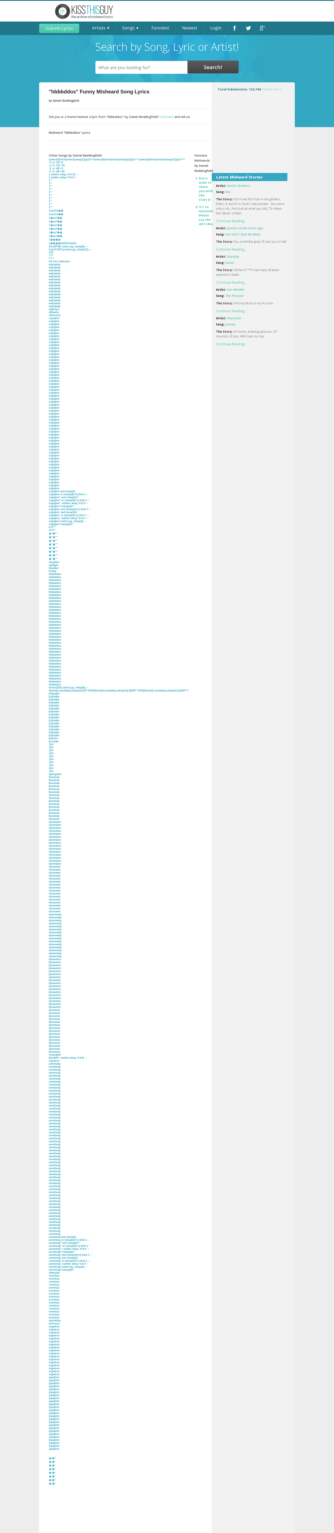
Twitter (248, 28)
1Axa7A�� (56, 210)
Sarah (229, 262)
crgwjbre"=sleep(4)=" (62, 506)
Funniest (160, 28)
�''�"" (53, 533)
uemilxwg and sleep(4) (62, 1236)
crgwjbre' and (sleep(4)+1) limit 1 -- (70, 509)
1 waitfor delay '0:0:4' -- (63, 177)
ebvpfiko (54, 562)
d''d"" (52, 527)
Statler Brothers (238, 185)
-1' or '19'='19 (57, 165)
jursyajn (54, 741)
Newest (189, 28)
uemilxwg (54, 1063)
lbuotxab (54, 777)
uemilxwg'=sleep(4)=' (61, 1269)
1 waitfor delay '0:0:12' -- (63, 174)
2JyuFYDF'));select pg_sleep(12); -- (70, 249)
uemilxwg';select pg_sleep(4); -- (68, 1266)
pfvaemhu (55, 959)
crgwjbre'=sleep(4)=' (61, 524)
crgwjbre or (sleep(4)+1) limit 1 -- (68, 494)
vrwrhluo (54, 1275)
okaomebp (55, 914)
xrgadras (54, 1326)
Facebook (234, 28)
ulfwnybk (54, 1272)
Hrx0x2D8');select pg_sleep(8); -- (68, 687)
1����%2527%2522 (62, 243)
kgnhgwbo (55, 774)
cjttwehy (54, 312)
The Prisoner (234, 295)
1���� (54, 239)
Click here (167, 117)
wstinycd (54, 1323)
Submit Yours (271, 89)
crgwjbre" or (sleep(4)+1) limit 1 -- (69, 500)
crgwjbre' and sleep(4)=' (63, 512)
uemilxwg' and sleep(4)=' (64, 1257)
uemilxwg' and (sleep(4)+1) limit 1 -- (70, 1254)
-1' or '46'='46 (57, 171)
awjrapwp (54, 264)
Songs (128, 28)
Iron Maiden (236, 289)
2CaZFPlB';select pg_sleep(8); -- (68, 246)
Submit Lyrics (59, 28)
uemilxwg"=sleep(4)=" (62, 1251)
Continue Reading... (231, 221)
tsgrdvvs (54, 1060)
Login (216, 28)
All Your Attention (59, 261)
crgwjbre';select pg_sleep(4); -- (67, 521)
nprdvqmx (55, 821)
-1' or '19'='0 (56, 162)
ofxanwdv (54, 866)
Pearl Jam (234, 318)
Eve (227, 192)
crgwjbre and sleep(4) (62, 491)
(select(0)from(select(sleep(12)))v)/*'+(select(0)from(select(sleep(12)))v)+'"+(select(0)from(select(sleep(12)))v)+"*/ (116, 159)
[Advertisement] (253, 139)
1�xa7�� (55, 217)
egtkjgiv (53, 565)
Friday (52, 571)
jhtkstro (53, 738)
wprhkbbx (55, 1320)
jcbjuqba (54, 693)
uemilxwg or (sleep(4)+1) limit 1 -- (69, 1239)
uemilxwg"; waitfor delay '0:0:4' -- (69, 1248)
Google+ (261, 28)
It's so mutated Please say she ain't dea (206, 215)
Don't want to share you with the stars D (206, 189)
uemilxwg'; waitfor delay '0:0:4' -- (69, 1263)
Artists (98, 28)
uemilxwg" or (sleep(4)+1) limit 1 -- (69, 1245)
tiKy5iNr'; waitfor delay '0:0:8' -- (68, 1057)
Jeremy (230, 324)
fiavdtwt (53, 568)
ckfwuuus (54, 315)
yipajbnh (54, 1377)
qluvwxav (54, 1010)
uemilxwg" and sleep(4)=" (64, 1242)
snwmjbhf (55, 1054)
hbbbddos (55, 574)
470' (51, 252)
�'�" (52, 1458)
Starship (233, 256)
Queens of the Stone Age (245, 228)
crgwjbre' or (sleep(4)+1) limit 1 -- (69, 515)
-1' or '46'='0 (56, 168)
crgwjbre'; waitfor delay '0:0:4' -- (68, 518)
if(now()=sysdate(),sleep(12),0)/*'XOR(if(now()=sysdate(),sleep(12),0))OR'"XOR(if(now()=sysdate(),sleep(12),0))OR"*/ (118, 690)
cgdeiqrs (54, 309)
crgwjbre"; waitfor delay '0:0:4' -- (68, 503)
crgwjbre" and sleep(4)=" (64, 497)
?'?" (51, 255)
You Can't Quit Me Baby (242, 234)
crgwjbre (54, 318)
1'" (50, 180)
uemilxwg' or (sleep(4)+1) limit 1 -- (69, 1260)
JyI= (51, 744)
